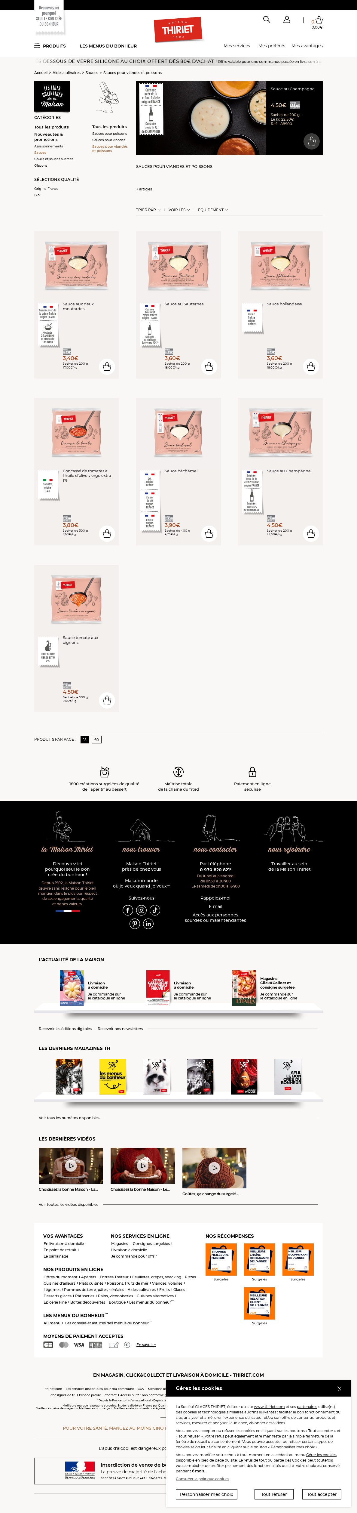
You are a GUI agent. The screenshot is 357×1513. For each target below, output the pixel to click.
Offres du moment (61, 1277)
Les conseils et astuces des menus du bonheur (108, 1323)
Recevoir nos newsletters (120, 1029)
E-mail (215, 906)
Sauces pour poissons (109, 133)
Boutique (117, 1302)
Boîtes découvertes (87, 1302)
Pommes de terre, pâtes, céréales (94, 1289)
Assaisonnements (48, 146)
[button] (287, 21)
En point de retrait (60, 1250)
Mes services (237, 45)
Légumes (52, 1289)
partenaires (307, 1406)
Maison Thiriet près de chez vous (141, 866)
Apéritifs (88, 1277)
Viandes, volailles (167, 1283)
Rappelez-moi (215, 898)
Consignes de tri (62, 1395)
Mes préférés (271, 45)
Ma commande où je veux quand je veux (141, 883)
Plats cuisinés (91, 1283)
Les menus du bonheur (108, 46)
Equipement (211, 210)
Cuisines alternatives (155, 1296)
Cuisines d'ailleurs (59, 1283)
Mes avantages (307, 45)
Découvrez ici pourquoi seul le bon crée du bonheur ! (67, 869)
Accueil (40, 72)
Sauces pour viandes (108, 140)
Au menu (52, 1323)
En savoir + (146, 1344)
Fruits (164, 1289)
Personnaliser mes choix (206, 1494)
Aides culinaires (67, 72)
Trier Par (146, 210)
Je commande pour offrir (134, 1256)
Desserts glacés (58, 1296)
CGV (141, 1389)
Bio (37, 195)
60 (96, 739)
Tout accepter (322, 1494)
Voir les (177, 210)
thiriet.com (53, 1389)
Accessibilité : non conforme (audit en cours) (154, 1395)
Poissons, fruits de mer (127, 1283)
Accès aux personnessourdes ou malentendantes (215, 917)
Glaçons (40, 165)
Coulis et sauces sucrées (53, 159)
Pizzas (190, 1277)
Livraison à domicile (129, 1250)
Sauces (92, 72)
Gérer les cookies (321, 1455)
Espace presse (90, 1395)
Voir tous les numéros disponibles (69, 1118)
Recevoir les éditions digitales (65, 1029)
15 (85, 739)
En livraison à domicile (64, 1243)
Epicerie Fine (55, 1302)
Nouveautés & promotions (48, 137)
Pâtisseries (84, 1296)
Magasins (119, 1243)
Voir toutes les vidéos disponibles (68, 1204)
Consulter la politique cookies (202, 1479)
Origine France (46, 189)
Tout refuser (274, 1494)
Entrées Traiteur (114, 1277)
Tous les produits (51, 127)
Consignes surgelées (151, 1243)
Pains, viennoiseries (115, 1296)
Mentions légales (161, 1389)
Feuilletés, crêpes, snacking (156, 1277)
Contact (111, 1395)
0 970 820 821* (215, 869)
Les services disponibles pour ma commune (100, 1389)
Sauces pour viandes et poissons (132, 72)
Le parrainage (56, 1256)
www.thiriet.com (269, 1406)
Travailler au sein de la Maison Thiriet (289, 866)
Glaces (179, 1289)
